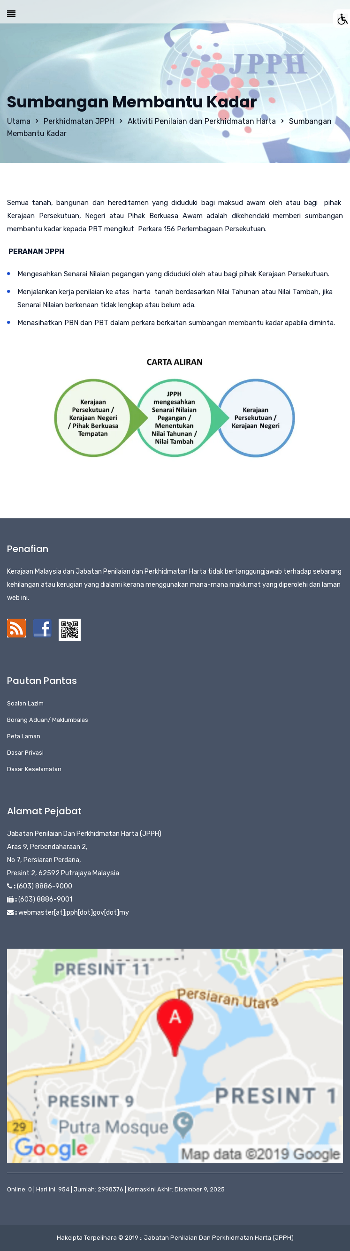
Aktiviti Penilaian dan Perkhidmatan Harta (202, 121)
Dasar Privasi (25, 752)
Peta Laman (23, 736)
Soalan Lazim (25, 703)
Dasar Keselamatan (34, 769)
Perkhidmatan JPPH (79, 121)
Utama (18, 121)
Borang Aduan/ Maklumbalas (47, 719)
